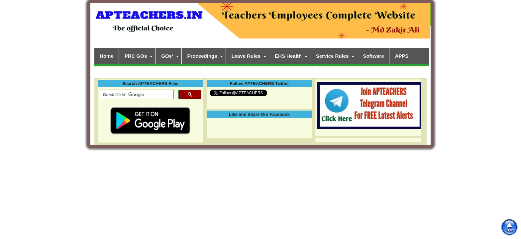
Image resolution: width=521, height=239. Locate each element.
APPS (402, 56)
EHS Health (288, 56)
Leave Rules (246, 56)
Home (107, 56)
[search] (136, 95)
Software (373, 56)
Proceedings (202, 56)
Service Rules (332, 56)
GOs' (167, 56)
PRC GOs (136, 56)
